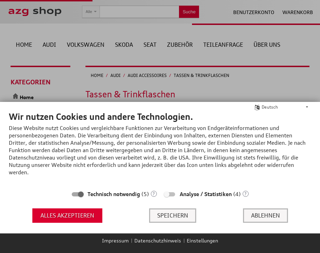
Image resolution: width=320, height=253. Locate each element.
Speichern (172, 215)
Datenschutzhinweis (157, 241)
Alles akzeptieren (67, 215)
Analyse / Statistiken (206, 194)
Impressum (115, 241)
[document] (160, 148)
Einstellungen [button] (202, 241)
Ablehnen (265, 215)
